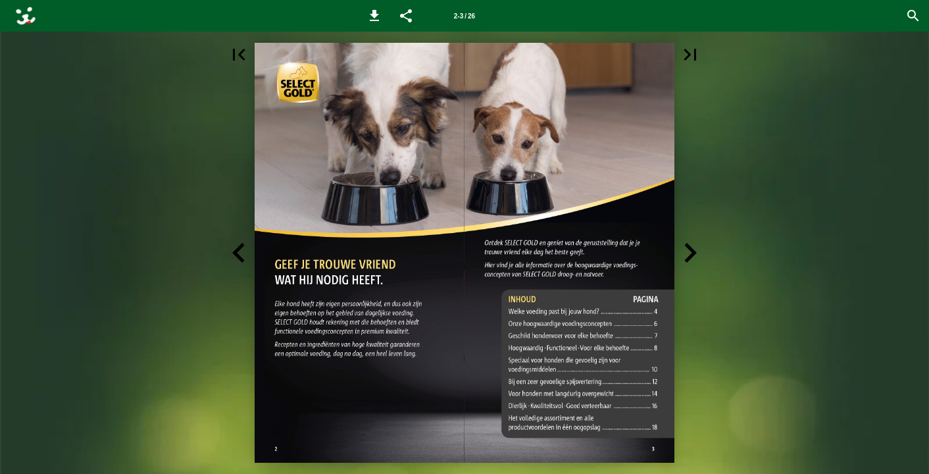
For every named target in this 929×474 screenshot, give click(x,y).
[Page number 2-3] (464, 16)
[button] (374, 16)
